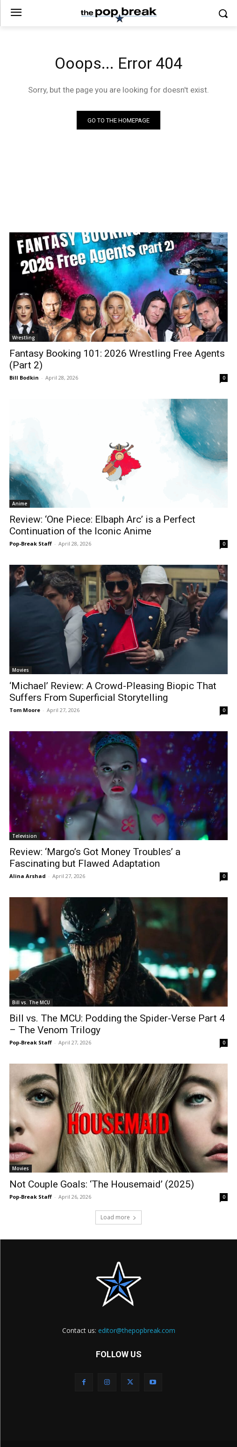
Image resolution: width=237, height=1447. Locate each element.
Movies (20, 670)
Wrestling (23, 337)
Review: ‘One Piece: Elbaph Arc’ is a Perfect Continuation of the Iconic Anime (102, 525)
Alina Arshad (27, 875)
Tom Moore (24, 709)
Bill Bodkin (24, 377)
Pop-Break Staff (30, 543)
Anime (19, 503)
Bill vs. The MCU (31, 1002)
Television (24, 836)
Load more (118, 1217)
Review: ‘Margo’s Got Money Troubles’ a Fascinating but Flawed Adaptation (94, 857)
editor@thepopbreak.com (136, 1330)
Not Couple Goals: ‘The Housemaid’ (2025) (101, 1184)
